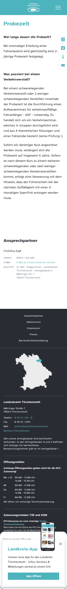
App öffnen (33, 576)
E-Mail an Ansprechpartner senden (35, 262)
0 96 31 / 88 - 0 (23, 417)
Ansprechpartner (33, 315)
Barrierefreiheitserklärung (33, 340)
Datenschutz (34, 322)
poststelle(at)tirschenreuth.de (31, 426)
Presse (33, 334)
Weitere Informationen (16, 430)
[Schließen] (60, 544)
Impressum (33, 328)
